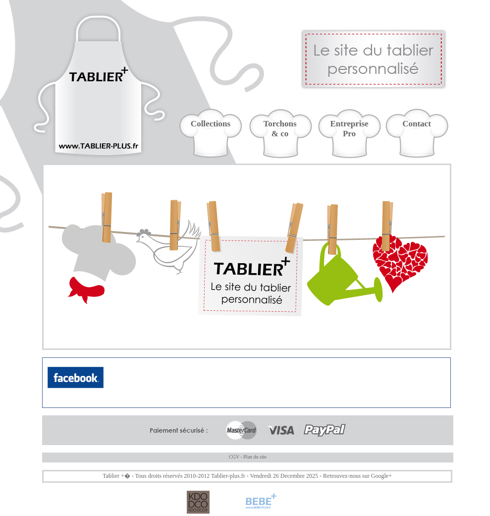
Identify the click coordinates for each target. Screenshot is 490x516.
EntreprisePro (349, 128)
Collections (210, 123)
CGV (234, 456)
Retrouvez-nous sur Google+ (357, 475)
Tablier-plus (225, 475)
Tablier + (113, 475)
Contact (416, 123)
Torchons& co (279, 128)
